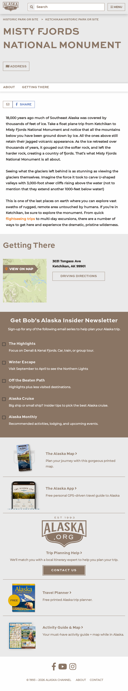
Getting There (35, 87)
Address (16, 66)
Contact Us (64, 570)
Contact (96, 680)
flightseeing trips (20, 219)
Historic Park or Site (20, 19)
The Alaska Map (61, 454)
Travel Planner (57, 593)
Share (23, 104)
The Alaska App (61, 488)
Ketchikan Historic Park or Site (72, 19)
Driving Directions (78, 276)
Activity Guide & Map (63, 627)
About (9, 87)
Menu (116, 7)
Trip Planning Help (64, 553)
